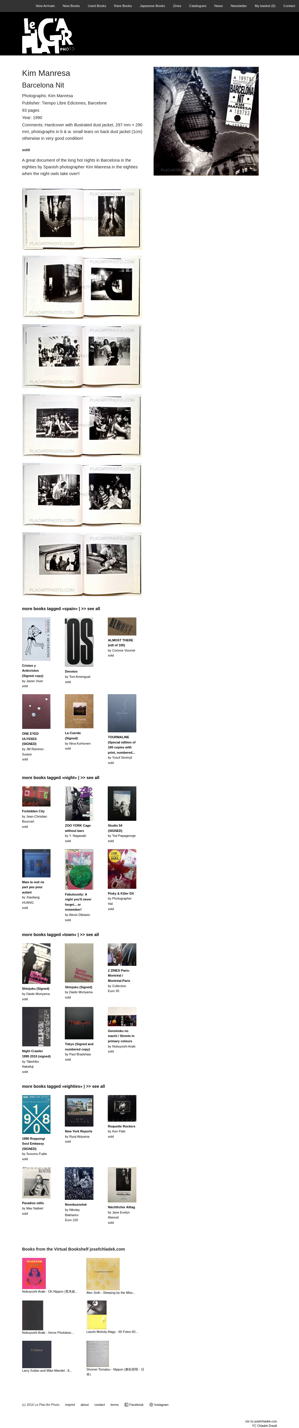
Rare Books (123, 6)
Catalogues (197, 6)
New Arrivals (45, 6)
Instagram (158, 1405)
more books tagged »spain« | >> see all (61, 608)
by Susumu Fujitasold (34, 1149)
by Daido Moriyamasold (36, 994)
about (85, 1404)
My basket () (265, 6)
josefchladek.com (265, 1421)
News (218, 6)
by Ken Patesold (121, 1131)
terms (115, 1404)
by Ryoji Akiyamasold (78, 1136)
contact (100, 1404)
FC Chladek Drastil (265, 1425)
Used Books (97, 6)
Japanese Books (152, 6)
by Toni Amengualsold (77, 676)
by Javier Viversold (33, 676)
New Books (71, 6)
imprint (70, 1404)
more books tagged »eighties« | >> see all (63, 1086)
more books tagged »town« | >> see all (60, 934)
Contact (289, 6)
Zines (177, 6)
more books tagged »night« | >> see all (61, 777)
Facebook (133, 1405)
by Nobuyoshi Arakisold (121, 1041)
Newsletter (239, 6)
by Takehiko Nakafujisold (36, 1061)
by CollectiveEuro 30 (119, 981)
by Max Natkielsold (33, 1208)
